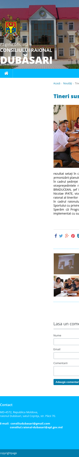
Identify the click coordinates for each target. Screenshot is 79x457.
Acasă (57, 83)
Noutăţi (67, 83)
